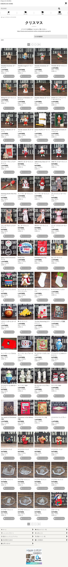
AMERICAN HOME (6, 4)
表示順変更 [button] (38, 36)
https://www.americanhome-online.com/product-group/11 (34, 31)
